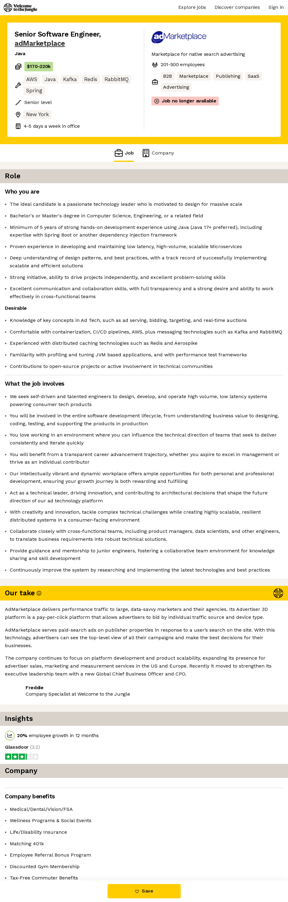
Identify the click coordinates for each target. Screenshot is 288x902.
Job (123, 153)
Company (157, 153)
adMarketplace (40, 43)
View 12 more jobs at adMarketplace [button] (56, 854)
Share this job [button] (31, 843)
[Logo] (20, 7)
